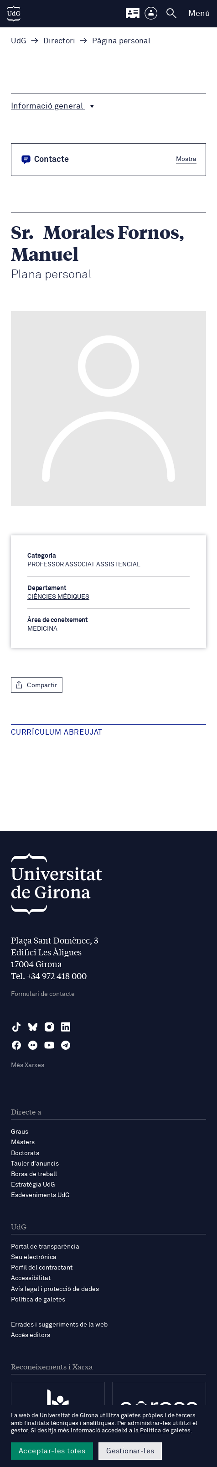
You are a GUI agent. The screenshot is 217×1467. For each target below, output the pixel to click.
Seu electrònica (34, 1257)
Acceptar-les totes (52, 1451)
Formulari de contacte (43, 994)
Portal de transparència (45, 1247)
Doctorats (25, 1153)
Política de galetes (38, 1299)
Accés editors (30, 1335)
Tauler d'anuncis (35, 1164)
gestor (19, 1431)
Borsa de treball (34, 1174)
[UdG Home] (13, 13)
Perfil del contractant (41, 1268)
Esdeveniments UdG (40, 1195)
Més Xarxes (27, 1065)
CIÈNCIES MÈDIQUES (58, 597)
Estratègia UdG (33, 1185)
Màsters (23, 1142)
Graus (19, 1132)
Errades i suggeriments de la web (59, 1325)
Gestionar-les (130, 1451)
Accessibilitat (31, 1278)
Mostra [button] (186, 159)
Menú (199, 14)
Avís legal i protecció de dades (55, 1289)
